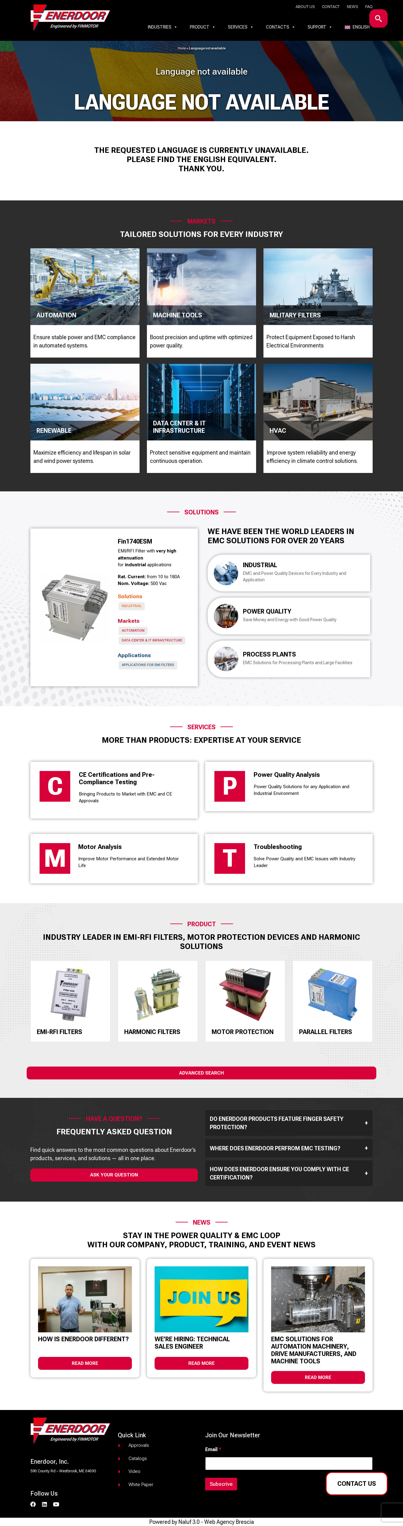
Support (320, 27)
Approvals (139, 1445)
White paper (141, 1484)
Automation (133, 631)
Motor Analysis (100, 846)
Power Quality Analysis (287, 774)
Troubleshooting (278, 846)
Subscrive (221, 1484)
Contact (331, 6)
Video (134, 1471)
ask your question (114, 1175)
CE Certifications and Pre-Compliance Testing (117, 778)
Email (213, 1449)
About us (305, 6)
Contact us (356, 1483)
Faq (369, 6)
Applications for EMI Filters (148, 665)
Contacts (280, 27)
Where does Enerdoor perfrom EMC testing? (289, 1148)
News (352, 6)
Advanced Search (201, 1073)
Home (182, 48)
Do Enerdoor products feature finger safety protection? (289, 1123)
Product (203, 27)
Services (241, 27)
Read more (85, 1363)
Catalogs (138, 1458)
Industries (163, 27)
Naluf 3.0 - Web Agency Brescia (216, 1522)
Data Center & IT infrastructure (152, 640)
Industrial (132, 606)
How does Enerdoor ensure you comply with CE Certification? (289, 1173)
